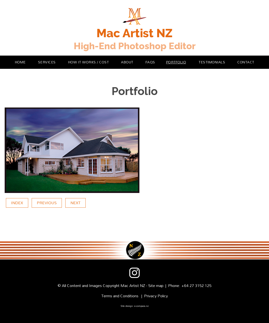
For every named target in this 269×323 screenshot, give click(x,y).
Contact (245, 62)
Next (75, 203)
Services (47, 62)
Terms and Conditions (119, 296)
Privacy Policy (156, 296)
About (127, 62)
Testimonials (212, 62)
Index (17, 203)
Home (20, 62)
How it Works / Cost (88, 62)
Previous (47, 203)
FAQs (150, 62)
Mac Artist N (132, 285)
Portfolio (176, 62)
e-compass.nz (141, 305)
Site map (155, 285)
